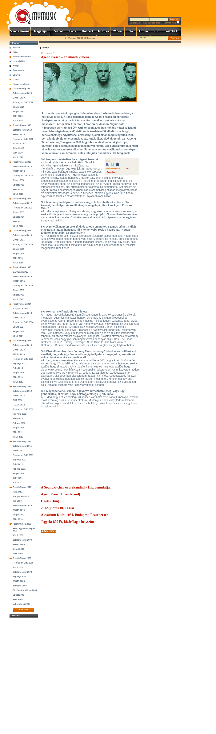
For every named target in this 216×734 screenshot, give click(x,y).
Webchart (172, 31)
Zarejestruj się (136, 23)
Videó (117, 31)
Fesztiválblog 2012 (22, 386)
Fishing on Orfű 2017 (23, 208)
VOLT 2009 (18, 535)
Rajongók (72, 31)
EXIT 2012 (17, 400)
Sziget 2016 (18, 253)
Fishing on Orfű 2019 (23, 139)
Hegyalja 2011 (19, 460)
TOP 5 (15, 79)
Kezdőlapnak (33, 38)
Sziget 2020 (18, 111)
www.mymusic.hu (33, 12)
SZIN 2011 (18, 478)
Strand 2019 (18, 143)
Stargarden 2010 (21, 496)
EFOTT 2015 (19, 281)
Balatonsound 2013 (22, 345)
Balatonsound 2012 (22, 391)
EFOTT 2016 (19, 240)
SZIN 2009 (18, 553)
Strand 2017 (18, 212)
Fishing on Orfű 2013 (23, 359)
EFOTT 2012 (19, 395)
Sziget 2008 (18, 595)
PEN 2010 (17, 492)
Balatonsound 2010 (22, 505)
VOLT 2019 (18, 157)
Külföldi (16, 47)
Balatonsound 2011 (22, 446)
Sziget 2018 (18, 185)
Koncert (87, 31)
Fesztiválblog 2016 (22, 230)
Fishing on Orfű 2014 (23, 322)
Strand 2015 (18, 290)
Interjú (16, 66)
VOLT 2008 (18, 567)
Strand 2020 (18, 107)
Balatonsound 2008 (22, 572)
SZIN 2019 (18, 153)
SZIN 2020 (18, 116)
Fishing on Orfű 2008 (23, 563)
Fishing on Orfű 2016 (23, 244)
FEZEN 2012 (19, 405)
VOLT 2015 (18, 299)
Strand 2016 (18, 249)
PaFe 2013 (18, 368)
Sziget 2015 (18, 295)
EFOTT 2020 (19, 98)
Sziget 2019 (18, 148)
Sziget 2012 (18, 427)
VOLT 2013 (18, 382)
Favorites (17, 38)
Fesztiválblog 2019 (22, 125)
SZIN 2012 (18, 432)
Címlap (20, 31)
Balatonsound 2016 (22, 235)
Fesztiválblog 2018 (22, 162)
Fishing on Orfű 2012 (23, 409)
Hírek (40, 31)
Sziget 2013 (18, 372)
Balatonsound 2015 (22, 276)
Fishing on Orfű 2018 (23, 175)
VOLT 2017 (18, 226)
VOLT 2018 (18, 194)
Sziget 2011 (18, 473)
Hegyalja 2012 (19, 414)
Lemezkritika (19, 61)
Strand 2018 (18, 180)
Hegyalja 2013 (19, 363)
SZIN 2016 (18, 258)
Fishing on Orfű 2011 (23, 455)
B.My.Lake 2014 (20, 308)
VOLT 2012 (18, 437)
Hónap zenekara (21, 84)
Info (131, 31)
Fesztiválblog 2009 (22, 524)
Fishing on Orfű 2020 (23, 102)
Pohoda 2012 (19, 423)
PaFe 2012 (18, 418)
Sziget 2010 (18, 515)
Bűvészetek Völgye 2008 (25, 590)
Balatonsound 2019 (22, 130)
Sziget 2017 (18, 217)
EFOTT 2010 (19, 510)
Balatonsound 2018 (22, 166)
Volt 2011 (17, 482)
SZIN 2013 (18, 377)
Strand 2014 (18, 327)
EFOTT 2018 (19, 171)
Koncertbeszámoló (22, 56)
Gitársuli (17, 75)
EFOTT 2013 (19, 350)
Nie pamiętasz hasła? (152, 23)
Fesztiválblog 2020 (22, 88)
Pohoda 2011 (19, 469)
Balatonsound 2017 (22, 203)
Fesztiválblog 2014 (22, 304)
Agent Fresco (112, 172)
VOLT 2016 (18, 263)
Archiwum (23, 609)
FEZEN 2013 (19, 354)
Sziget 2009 (18, 549)
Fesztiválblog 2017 (22, 198)
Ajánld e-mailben (50, 38)
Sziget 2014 (18, 331)
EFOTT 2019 (19, 134)
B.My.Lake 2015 (20, 272)
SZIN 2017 (18, 221)
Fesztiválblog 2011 (22, 441)
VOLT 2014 (18, 336)
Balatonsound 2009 (22, 540)
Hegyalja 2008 (19, 576)
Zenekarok (58, 31)
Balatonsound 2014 (22, 313)
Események (18, 70)
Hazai (15, 52)
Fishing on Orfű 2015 (23, 285)
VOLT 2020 (18, 121)
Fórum (143, 31)
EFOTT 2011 (19, 450)
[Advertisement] (23, 676)
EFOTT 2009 (19, 544)
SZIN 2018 (18, 189)
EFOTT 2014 (19, 318)
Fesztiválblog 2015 (22, 267)
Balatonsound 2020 (22, 93)
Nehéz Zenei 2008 (21, 604)
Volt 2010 (17, 501)
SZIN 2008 (18, 599)
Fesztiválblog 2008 (22, 558)
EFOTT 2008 (19, 581)
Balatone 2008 (20, 586)
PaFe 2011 (18, 464)
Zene (103, 31)
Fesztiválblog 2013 (22, 340)
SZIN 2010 (18, 519)
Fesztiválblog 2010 (22, 487)
